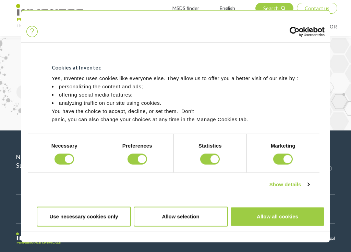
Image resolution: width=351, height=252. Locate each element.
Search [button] (271, 8)
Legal (330, 238)
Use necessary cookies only (83, 216)
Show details (285, 184)
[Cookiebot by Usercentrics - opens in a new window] (295, 31)
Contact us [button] (317, 8)
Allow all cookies (277, 216)
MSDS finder (185, 8)
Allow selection (180, 216)
